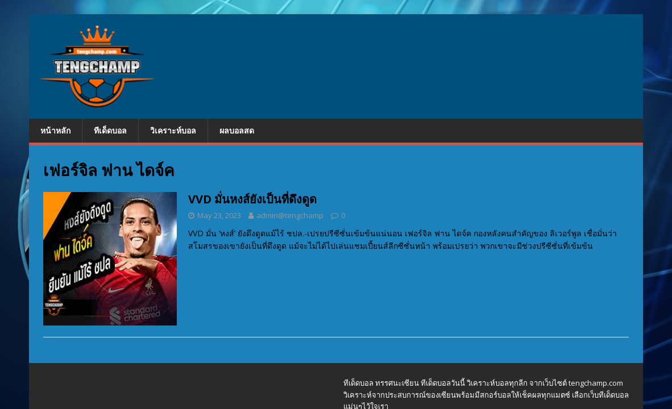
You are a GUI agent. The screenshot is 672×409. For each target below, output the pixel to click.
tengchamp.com (596, 383)
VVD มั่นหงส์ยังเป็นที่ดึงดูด (252, 199)
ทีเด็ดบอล (110, 130)
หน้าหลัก (55, 130)
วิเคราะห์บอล (173, 130)
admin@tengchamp (289, 215)
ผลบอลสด (236, 130)
